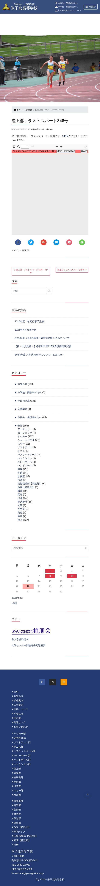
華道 (20, 516)
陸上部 (17, 768)
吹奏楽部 (18, 800)
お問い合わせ (21, 726)
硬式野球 (22, 501)
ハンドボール (25, 465)
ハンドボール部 (22, 759)
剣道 (20, 472)
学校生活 (18, 713)
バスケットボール (27, 454)
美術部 (17, 809)
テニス (21, 451)
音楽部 (17, 805)
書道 (20, 490)
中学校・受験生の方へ (66, 7)
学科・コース (21, 709)
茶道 (20, 512)
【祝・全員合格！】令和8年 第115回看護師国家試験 (43, 346)
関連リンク (20, 722)
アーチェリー (25, 429)
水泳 (20, 498)
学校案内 (18, 700)
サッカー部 (20, 733)
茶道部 (17, 818)
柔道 (20, 494)
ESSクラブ (19, 831)
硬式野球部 (20, 738)
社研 (20, 505)
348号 (65, 136)
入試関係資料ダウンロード (68, 10)
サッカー (22, 436)
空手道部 (18, 777)
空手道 (21, 509)
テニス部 (18, 746)
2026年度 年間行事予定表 (29, 321)
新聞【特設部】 (22, 840)
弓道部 (17, 786)
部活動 (17, 718)
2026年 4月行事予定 (25, 329)
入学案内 (22, 409)
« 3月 (14, 603)
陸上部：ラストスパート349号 (72, 270)
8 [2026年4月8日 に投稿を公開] (50, 576)
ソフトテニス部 (22, 742)
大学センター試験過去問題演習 (28, 645)
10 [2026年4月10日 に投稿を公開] (72, 576)
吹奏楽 (21, 476)
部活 (29, 110)
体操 (20, 469)
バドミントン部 (22, 764)
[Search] (29, 291)
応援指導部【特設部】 (30, 483)
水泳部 (17, 794)
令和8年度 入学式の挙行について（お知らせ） (40, 354)
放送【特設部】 (26, 487)
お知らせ (22, 384)
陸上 (29, 250)
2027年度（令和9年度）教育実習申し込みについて (42, 338)
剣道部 (17, 781)
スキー (21, 443)
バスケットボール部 (24, 751)
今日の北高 (24, 400)
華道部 (17, 822)
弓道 (20, 480)
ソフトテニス (25, 447)
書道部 (17, 814)
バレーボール (25, 461)
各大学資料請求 (20, 639)
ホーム (18, 110)
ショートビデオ (26, 440)
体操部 (17, 773)
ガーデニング (25, 432)
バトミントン (25, 458)
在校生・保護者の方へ (66, 3)
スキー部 (18, 790)
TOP (16, 691)
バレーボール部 (22, 755)
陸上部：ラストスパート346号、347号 (31, 271)
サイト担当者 (47, 129)
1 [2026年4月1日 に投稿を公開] (50, 570)
